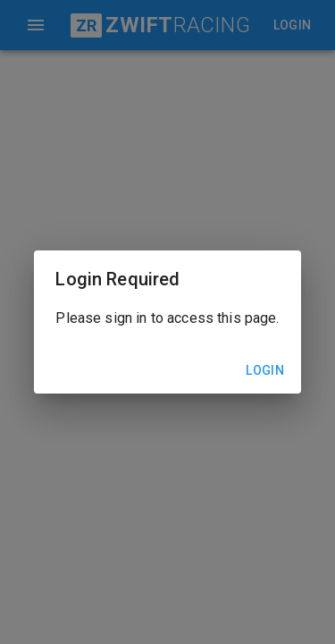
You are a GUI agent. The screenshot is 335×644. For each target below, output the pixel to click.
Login (265, 370)
